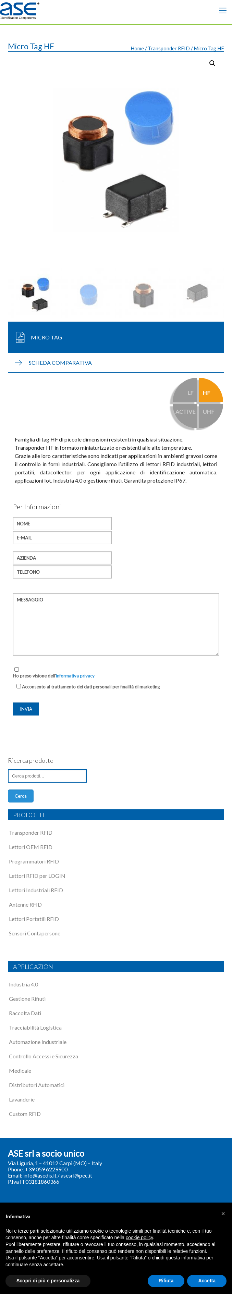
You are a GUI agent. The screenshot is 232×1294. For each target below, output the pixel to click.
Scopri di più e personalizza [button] (48, 1280)
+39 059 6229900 (46, 1169)
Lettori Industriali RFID (36, 890)
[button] (223, 1213)
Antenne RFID (25, 904)
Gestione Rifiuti (27, 998)
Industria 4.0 (23, 984)
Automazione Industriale (37, 1041)
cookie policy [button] (139, 1237)
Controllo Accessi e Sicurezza (43, 1056)
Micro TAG (46, 337)
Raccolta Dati (25, 1013)
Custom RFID (25, 1113)
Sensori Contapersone (34, 933)
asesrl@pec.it (76, 1175)
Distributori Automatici (36, 1085)
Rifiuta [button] (166, 1280)
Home (137, 48)
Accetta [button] (207, 1280)
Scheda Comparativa (60, 362)
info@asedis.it (40, 1175)
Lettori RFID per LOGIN (37, 875)
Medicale (20, 1070)
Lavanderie (22, 1099)
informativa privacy (75, 676)
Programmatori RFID (34, 861)
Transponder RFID (169, 48)
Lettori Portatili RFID (34, 919)
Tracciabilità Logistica (35, 1027)
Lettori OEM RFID (30, 847)
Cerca (21, 796)
